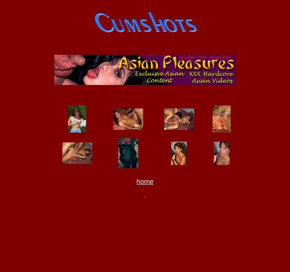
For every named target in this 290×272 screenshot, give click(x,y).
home (144, 183)
